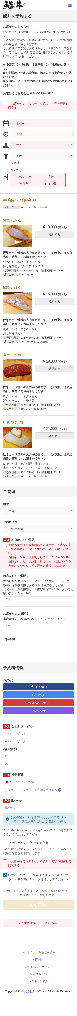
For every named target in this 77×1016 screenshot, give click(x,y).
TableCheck (38, 711)
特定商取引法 (38, 974)
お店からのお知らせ (16, 26)
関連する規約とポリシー (57, 890)
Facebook (38, 687)
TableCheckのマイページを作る (25, 842)
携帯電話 (13, 775)
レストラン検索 (39, 981)
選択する (56, 234)
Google (38, 695)
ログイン (9, 680)
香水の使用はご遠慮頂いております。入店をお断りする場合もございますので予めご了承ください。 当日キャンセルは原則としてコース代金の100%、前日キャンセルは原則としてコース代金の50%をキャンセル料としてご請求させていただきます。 (38, 555)
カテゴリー (17, 170)
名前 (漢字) (10, 749)
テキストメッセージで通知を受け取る (33, 790)
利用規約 (38, 959)
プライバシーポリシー (38, 966)
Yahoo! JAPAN (38, 703)
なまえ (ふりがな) (18, 726)
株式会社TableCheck (34, 991)
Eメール (12, 801)
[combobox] (8, 782)
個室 (49, 176)
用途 (6, 504)
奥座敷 (22, 183)
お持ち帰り (49, 183)
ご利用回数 (10, 522)
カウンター (21, 176)
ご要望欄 (9, 639)
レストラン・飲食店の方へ (38, 952)
